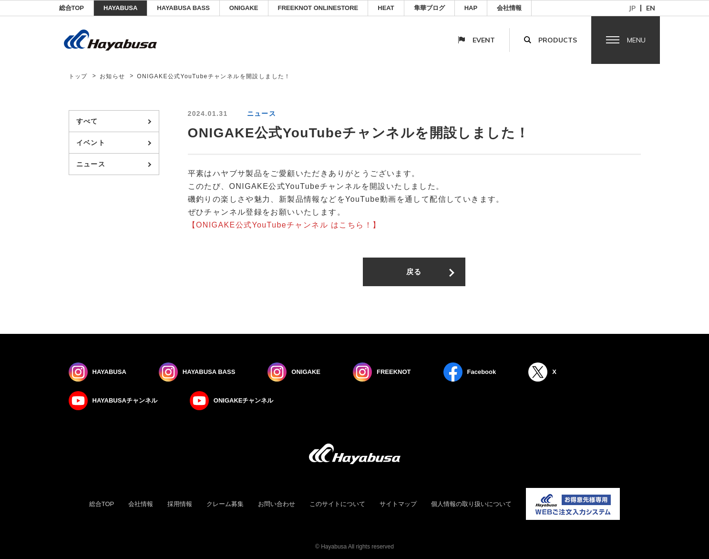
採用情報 (179, 504)
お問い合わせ (276, 504)
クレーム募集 (225, 504)
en (650, 8)
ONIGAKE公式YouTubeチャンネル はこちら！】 (288, 225)
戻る (414, 272)
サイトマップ (398, 504)
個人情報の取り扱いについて (471, 504)
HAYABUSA (120, 7)
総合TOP (71, 7)
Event (484, 40)
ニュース (91, 164)
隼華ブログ (429, 7)
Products (557, 40)
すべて (87, 121)
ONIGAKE (243, 7)
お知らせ (112, 76)
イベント (91, 142)
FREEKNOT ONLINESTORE (318, 7)
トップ (78, 76)
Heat (386, 7)
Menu (636, 40)
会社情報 (509, 7)
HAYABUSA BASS (183, 7)
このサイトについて (337, 504)
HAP (470, 7)
